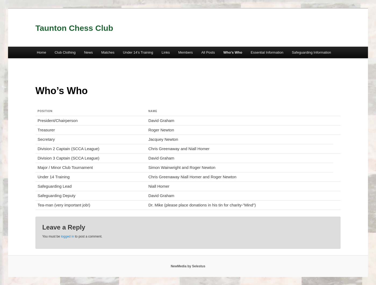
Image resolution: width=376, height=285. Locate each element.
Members (185, 52)
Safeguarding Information (311, 52)
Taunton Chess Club (74, 28)
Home (41, 52)
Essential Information (267, 52)
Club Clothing (65, 52)
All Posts (208, 52)
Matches (107, 52)
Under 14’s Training (138, 52)
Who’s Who (232, 52)
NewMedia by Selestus (188, 266)
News (88, 52)
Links (166, 52)
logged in (67, 236)
